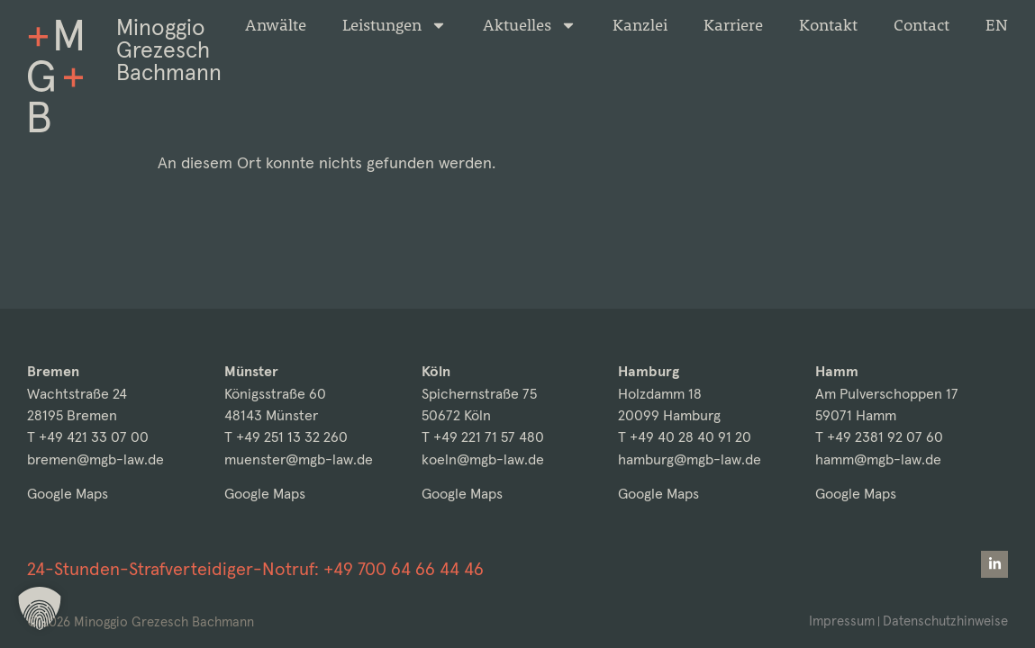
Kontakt (828, 25)
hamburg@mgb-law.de (689, 459)
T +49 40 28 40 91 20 (684, 437)
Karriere (733, 25)
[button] (39, 608)
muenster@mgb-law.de (298, 459)
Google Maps (67, 493)
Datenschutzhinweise (945, 620)
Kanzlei (640, 25)
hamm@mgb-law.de (878, 459)
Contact (921, 25)
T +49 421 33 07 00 (88, 437)
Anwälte (275, 25)
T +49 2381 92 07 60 (879, 437)
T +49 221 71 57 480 (483, 437)
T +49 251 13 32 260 (286, 437)
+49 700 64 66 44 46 (403, 568)
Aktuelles (530, 25)
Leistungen (394, 25)
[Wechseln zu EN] (996, 25)
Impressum (842, 620)
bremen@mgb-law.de (95, 459)
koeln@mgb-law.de (483, 459)
